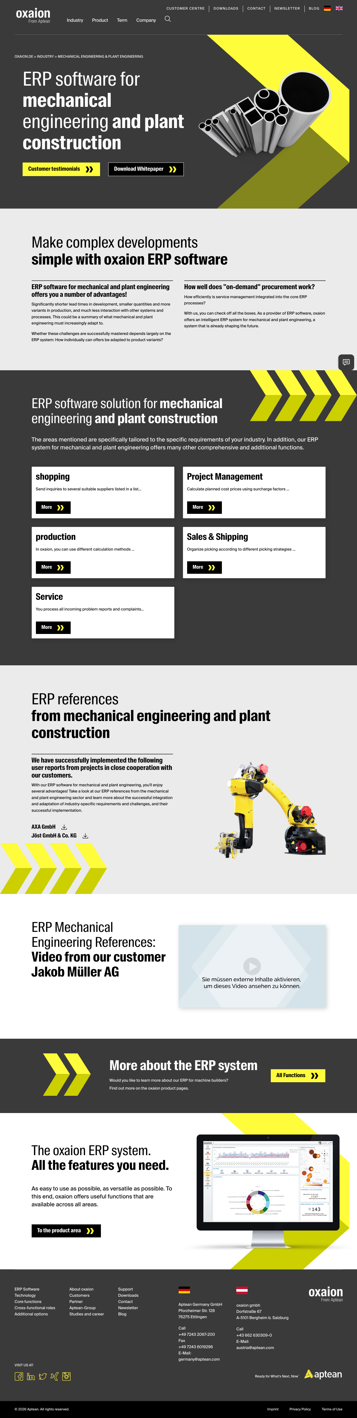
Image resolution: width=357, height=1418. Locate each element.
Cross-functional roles (35, 1308)
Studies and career (86, 1315)
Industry (75, 20)
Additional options (31, 1315)
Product (100, 20)
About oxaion (81, 1290)
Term (122, 20)
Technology (25, 1296)
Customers (79, 1296)
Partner (76, 1302)
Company (146, 20)
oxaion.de (24, 57)
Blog (314, 8)
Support (125, 1290)
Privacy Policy (300, 1409)
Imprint (273, 1409)
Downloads (225, 8)
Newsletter (287, 8)
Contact (256, 8)
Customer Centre (185, 8)
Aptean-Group (82, 1308)
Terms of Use (332, 1409)
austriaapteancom (255, 1348)
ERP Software (27, 1290)
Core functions (28, 1302)
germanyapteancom (199, 1360)
